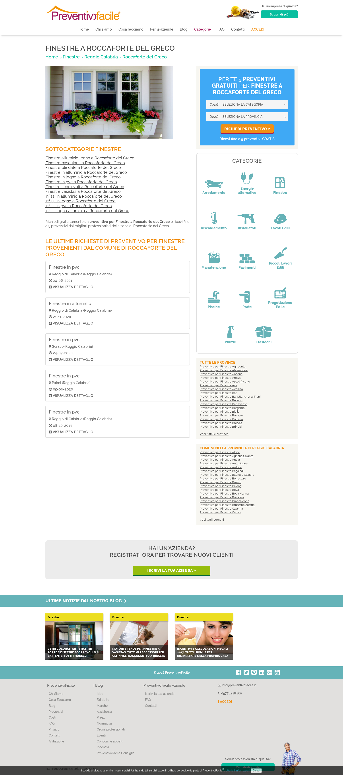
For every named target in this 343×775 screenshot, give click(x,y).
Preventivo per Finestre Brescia (221, 423)
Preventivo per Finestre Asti (218, 385)
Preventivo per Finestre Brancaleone (224, 501)
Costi (52, 717)
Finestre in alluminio (70, 303)
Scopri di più (279, 14)
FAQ (221, 29)
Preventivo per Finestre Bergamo (222, 408)
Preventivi (56, 711)
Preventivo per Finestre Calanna (221, 508)
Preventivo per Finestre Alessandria (224, 370)
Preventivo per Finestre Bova (219, 489)
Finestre (280, 193)
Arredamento (213, 193)
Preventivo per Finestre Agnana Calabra (226, 456)
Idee (100, 694)
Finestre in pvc (64, 267)
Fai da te (103, 700)
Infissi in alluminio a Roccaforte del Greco (83, 196)
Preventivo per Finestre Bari (218, 392)
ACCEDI (257, 29)
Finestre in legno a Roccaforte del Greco (83, 177)
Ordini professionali (111, 729)
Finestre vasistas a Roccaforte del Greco (83, 191)
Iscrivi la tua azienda (159, 694)
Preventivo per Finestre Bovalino (222, 497)
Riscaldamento (214, 228)
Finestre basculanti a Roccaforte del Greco (85, 162)
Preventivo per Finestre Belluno (221, 400)
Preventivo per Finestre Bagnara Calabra (227, 474)
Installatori (247, 228)
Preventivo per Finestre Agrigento (223, 366)
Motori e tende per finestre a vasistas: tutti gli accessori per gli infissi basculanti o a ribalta (138, 652)
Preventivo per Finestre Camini (220, 512)
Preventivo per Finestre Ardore (221, 467)
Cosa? (214, 104)
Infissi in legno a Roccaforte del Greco (80, 201)
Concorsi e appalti (110, 741)
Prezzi (101, 717)
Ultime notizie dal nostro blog (85, 600)
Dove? (214, 116)
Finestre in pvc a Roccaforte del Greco (81, 182)
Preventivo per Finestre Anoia (220, 459)
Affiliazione (56, 741)
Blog (184, 29)
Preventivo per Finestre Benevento (223, 404)
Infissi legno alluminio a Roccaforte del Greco (87, 210)
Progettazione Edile (280, 305)
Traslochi (263, 342)
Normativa (104, 723)
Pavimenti (247, 267)
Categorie (202, 29)
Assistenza (104, 711)
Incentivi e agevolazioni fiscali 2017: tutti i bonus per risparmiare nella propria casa (202, 652)
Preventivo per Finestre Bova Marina (224, 493)
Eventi (101, 735)
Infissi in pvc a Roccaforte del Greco (78, 205)
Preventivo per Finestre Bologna (221, 415)
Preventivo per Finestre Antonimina (224, 463)
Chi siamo (103, 29)
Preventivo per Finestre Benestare (223, 478)
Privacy (54, 729)
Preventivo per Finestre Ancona (221, 374)
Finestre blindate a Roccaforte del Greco (83, 167)
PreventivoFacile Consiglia (115, 753)
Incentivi (103, 747)
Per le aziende (161, 29)
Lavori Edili (280, 228)
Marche (102, 705)
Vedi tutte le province (214, 434)
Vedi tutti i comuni (212, 519)
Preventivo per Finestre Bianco (220, 482)
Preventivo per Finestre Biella (219, 411)
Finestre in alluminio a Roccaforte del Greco (86, 172)
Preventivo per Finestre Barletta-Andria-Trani (230, 396)
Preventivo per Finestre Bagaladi (222, 471)
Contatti (238, 29)
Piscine (214, 307)
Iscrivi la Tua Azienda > (171, 570)
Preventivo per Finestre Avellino (221, 389)
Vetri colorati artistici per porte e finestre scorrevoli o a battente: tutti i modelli (73, 652)
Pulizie (230, 342)
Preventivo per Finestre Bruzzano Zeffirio (227, 504)
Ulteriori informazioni (238, 770)
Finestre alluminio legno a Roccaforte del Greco (89, 158)
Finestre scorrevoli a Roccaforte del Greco (84, 186)
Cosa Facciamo (60, 700)
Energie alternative (247, 190)
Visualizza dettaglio (71, 287)
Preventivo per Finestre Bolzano (221, 419)
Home (84, 29)
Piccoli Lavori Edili (280, 265)
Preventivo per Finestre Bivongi (221, 486)
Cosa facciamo (130, 29)
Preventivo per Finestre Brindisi (221, 426)
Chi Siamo (56, 694)
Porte (247, 307)
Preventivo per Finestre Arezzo (220, 377)
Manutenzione (214, 267)
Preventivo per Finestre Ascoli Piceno (225, 381)
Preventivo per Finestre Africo (220, 452)
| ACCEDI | (226, 702)
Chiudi (256, 770)
